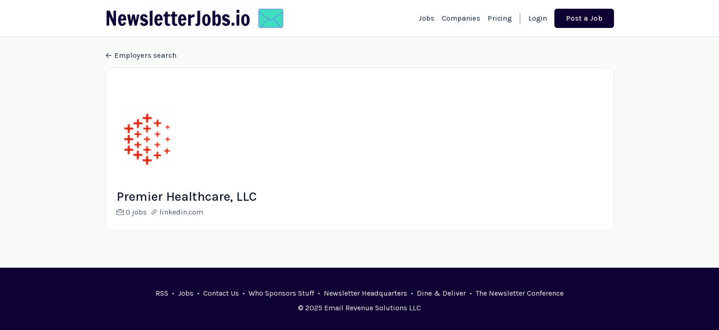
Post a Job (584, 18)
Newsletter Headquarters (365, 293)
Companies (461, 18)
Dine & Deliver (441, 293)
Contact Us (221, 293)
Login (537, 18)
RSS (161, 293)
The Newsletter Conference (520, 293)
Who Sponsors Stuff (281, 293)
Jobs (426, 18)
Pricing (499, 18)
